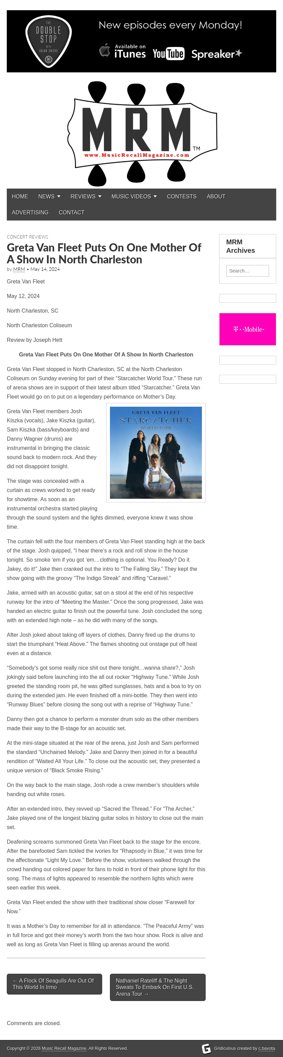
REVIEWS (83, 196)
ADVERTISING (30, 212)
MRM (19, 269)
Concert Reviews (27, 237)
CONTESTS (181, 196)
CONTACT (71, 212)
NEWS (46, 196)
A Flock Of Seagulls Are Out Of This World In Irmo (53, 984)
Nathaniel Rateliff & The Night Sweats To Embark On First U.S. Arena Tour (155, 987)
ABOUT (216, 196)
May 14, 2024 (45, 269)
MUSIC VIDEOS (131, 196)
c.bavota (267, 1048)
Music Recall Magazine (64, 1048)
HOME (20, 196)
